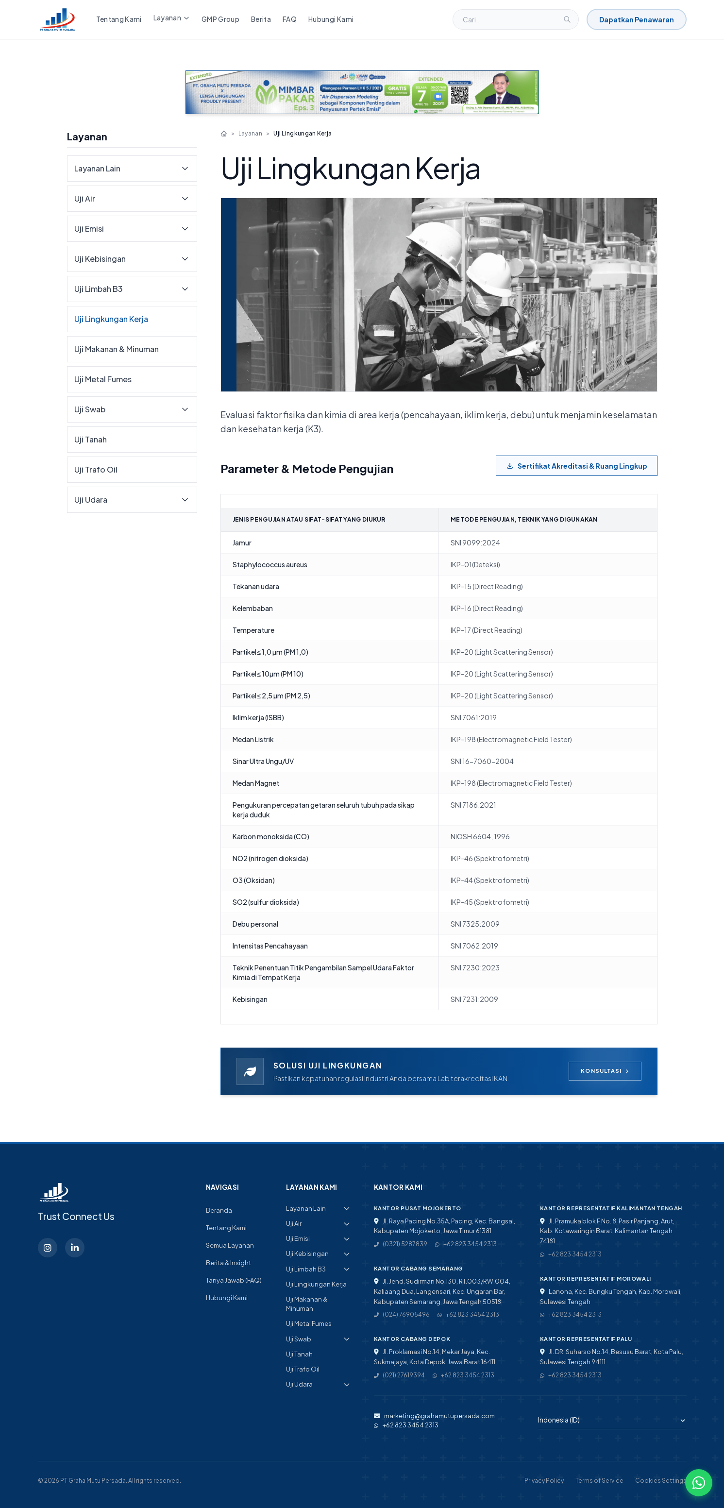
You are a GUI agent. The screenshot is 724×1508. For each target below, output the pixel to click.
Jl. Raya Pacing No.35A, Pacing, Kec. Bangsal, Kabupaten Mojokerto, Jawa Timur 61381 (444, 1226)
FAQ (290, 19)
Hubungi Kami (331, 19)
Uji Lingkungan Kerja (111, 319)
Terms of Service (599, 1480)
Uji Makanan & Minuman (116, 349)
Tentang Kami (119, 19)
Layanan (171, 18)
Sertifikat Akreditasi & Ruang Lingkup (576, 465)
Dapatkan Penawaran (636, 19)
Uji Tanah (90, 439)
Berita (261, 19)
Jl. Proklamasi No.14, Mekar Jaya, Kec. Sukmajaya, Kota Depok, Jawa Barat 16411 (434, 1357)
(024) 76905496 (402, 1314)
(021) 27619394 (399, 1375)
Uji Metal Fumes (103, 379)
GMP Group (220, 19)
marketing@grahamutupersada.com (434, 1416)
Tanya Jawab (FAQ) (234, 1280)
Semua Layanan (230, 1245)
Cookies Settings (661, 1480)
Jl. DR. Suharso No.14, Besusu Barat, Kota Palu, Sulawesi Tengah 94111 (611, 1357)
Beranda (219, 1210)
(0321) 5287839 (400, 1244)
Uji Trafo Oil (96, 469)
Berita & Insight (228, 1263)
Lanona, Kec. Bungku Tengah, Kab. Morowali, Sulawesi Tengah (611, 1296)
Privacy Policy (544, 1480)
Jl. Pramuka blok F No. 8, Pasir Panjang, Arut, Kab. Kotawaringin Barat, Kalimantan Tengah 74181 (607, 1231)
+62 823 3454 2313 (466, 1244)
